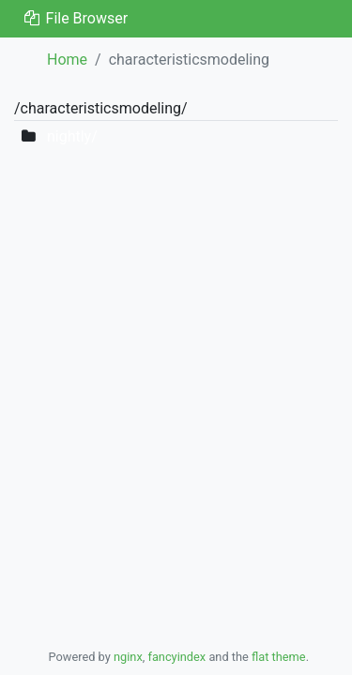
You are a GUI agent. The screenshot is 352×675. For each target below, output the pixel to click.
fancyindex (176, 657)
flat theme (279, 657)
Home (67, 59)
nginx (128, 657)
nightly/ (72, 136)
